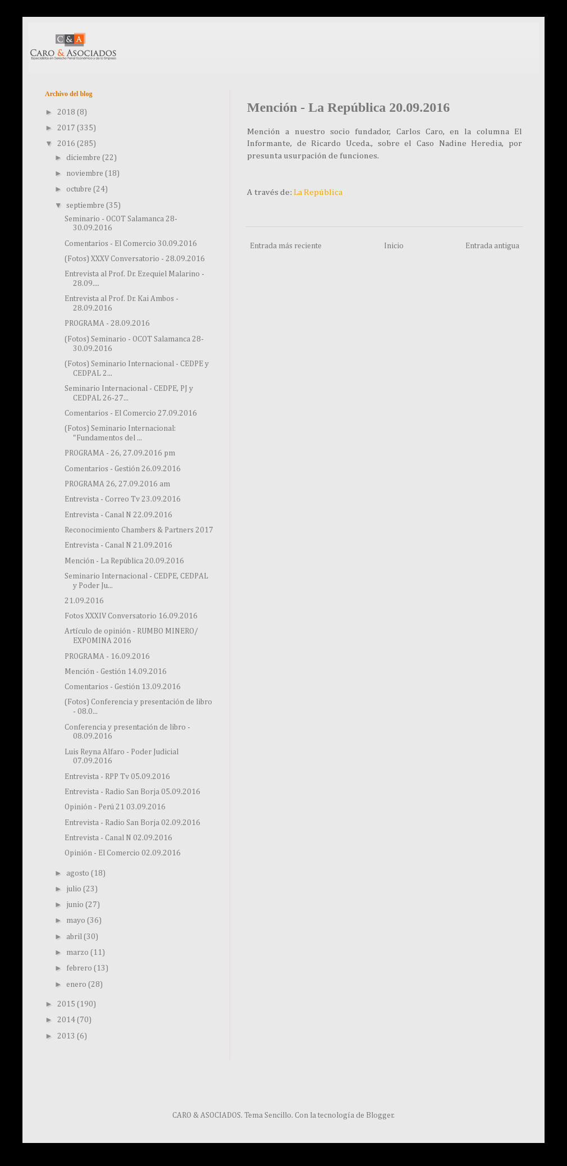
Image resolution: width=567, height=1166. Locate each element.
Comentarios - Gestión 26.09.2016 (123, 469)
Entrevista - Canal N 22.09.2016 (118, 515)
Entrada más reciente (286, 246)
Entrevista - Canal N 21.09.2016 (118, 545)
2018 (67, 112)
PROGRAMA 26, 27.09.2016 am (117, 484)
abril (75, 937)
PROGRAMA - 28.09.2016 (107, 323)
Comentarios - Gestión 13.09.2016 (123, 687)
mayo (76, 920)
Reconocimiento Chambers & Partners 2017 (139, 530)
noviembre (85, 173)
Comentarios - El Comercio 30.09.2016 (131, 244)
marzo (78, 953)
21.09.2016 (84, 601)
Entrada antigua (492, 246)
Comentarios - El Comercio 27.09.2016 (131, 413)
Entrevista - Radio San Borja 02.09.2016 (132, 823)
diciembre (84, 158)
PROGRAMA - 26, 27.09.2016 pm (120, 453)
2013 (67, 1036)
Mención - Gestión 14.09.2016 (116, 672)
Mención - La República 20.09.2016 (124, 561)
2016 (67, 144)
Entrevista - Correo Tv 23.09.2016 (123, 499)
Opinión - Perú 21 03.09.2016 (115, 807)
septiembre (86, 205)
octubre (79, 189)
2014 (67, 1020)
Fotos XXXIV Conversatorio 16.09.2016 (131, 616)
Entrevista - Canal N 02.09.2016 (118, 838)
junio (75, 905)
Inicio (394, 246)
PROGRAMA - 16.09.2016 (107, 657)
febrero (80, 968)
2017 (67, 128)
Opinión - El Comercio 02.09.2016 (123, 853)
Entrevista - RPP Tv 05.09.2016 (117, 777)
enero (77, 985)
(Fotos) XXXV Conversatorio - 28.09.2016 (135, 259)
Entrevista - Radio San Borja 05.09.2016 (132, 792)
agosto (78, 873)
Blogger (380, 1115)
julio (74, 889)
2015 (67, 1004)
